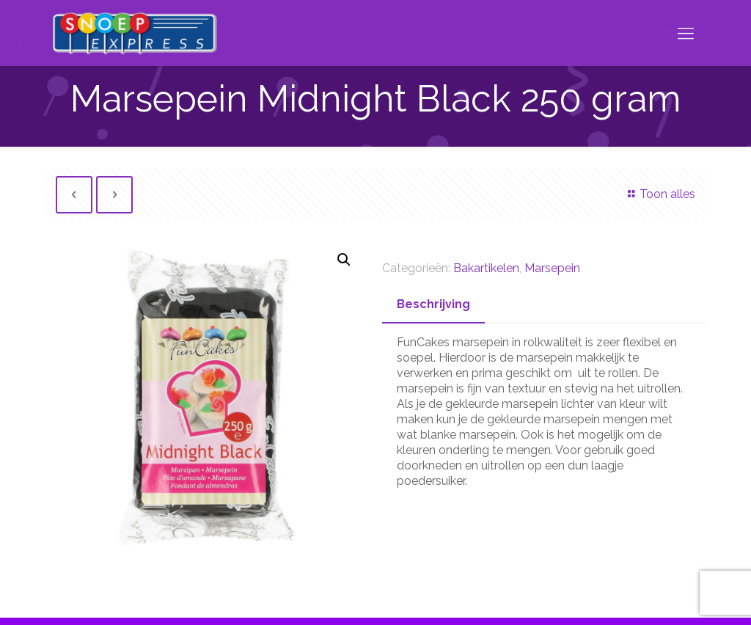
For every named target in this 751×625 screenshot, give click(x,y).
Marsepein (552, 268)
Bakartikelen (486, 268)
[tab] (433, 305)
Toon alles (659, 194)
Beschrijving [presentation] (433, 304)
